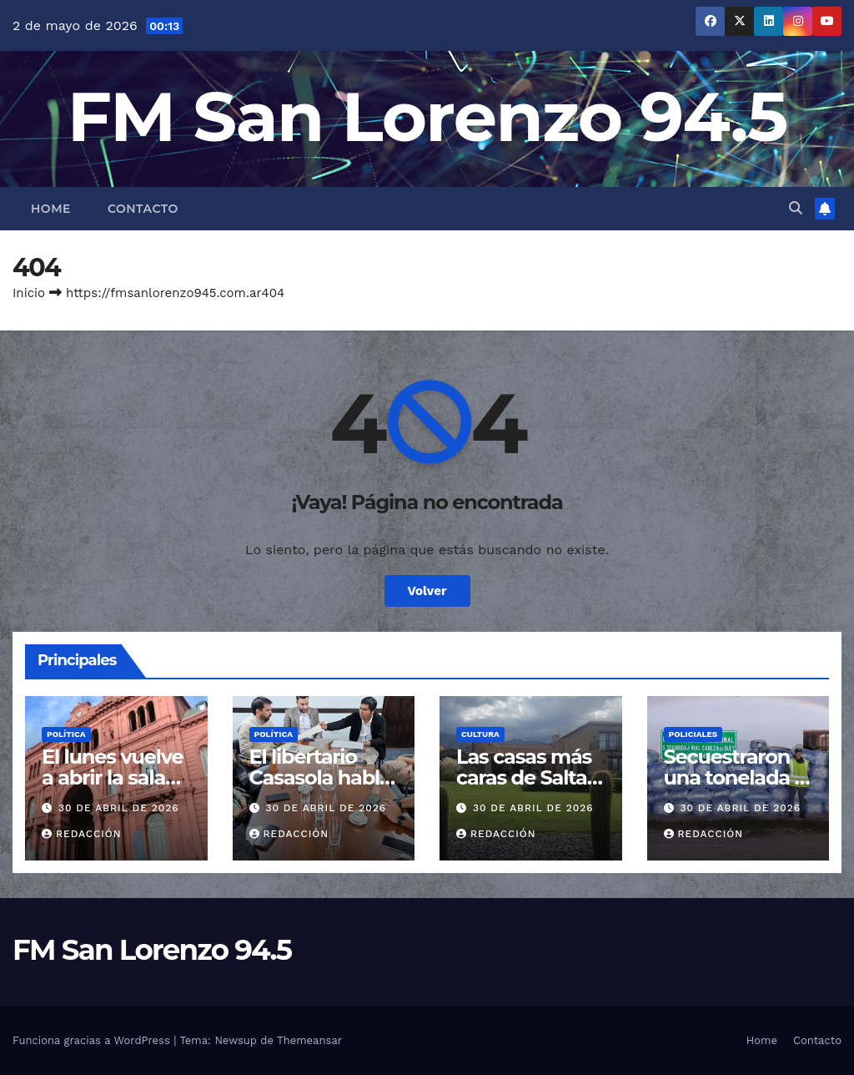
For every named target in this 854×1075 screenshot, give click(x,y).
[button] (795, 208)
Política (66, 734)
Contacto (143, 208)
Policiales (693, 734)
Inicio (29, 292)
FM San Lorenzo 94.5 (427, 116)
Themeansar (309, 1040)
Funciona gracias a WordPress (93, 1040)
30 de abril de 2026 (118, 808)
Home (51, 208)
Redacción (82, 834)
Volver (427, 590)
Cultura (480, 734)
